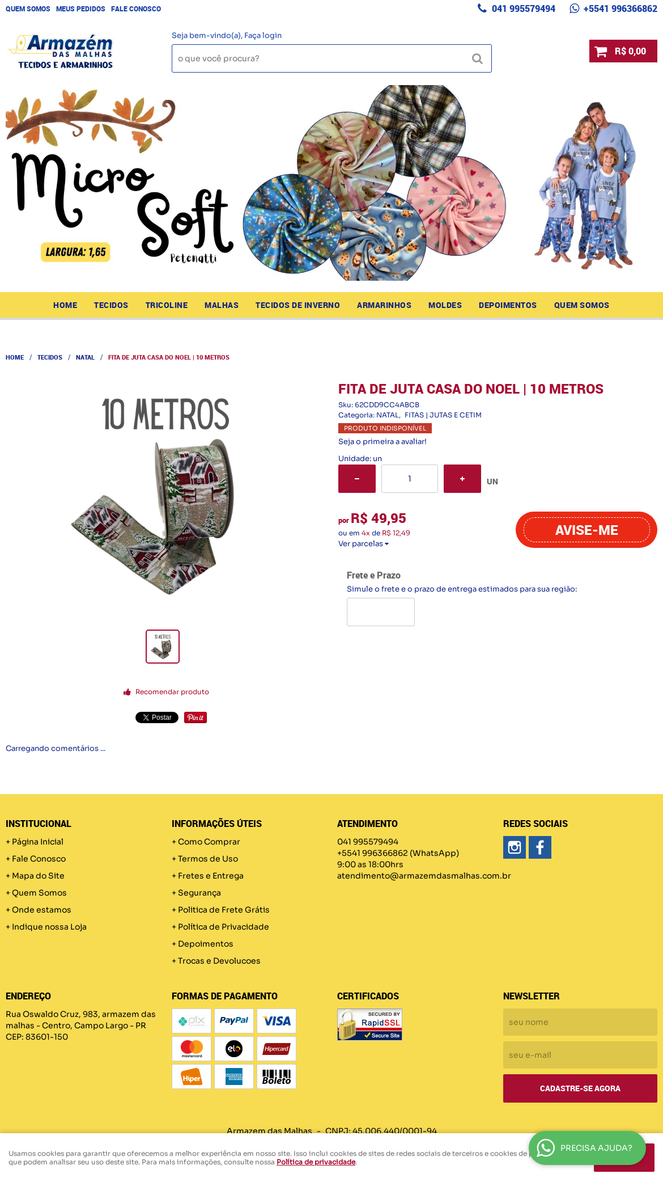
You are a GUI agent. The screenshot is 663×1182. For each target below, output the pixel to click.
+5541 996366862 (619, 8)
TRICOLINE (167, 304)
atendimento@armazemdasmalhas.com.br (424, 876)
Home (65, 304)
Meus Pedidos (80, 8)
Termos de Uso (208, 859)
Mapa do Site (38, 876)
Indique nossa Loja (49, 927)
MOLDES (445, 304)
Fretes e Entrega (211, 876)
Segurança (199, 893)
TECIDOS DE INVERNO (298, 304)
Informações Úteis (217, 823)
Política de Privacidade (223, 927)
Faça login (263, 35)
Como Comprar (209, 842)
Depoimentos (508, 304)
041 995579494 (522, 8)
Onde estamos (41, 910)
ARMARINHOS (384, 304)
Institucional (38, 823)
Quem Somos (28, 8)
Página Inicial (37, 842)
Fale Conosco (136, 8)
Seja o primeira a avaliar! (382, 441)
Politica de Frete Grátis (224, 910)
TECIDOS (111, 304)
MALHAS (222, 304)
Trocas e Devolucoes (219, 961)
